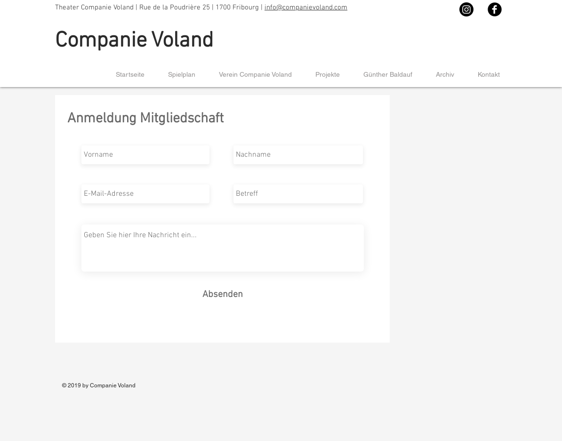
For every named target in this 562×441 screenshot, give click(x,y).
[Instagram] (466, 9)
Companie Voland (134, 41)
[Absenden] (222, 294)
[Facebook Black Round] (495, 9)
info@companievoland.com (306, 7)
